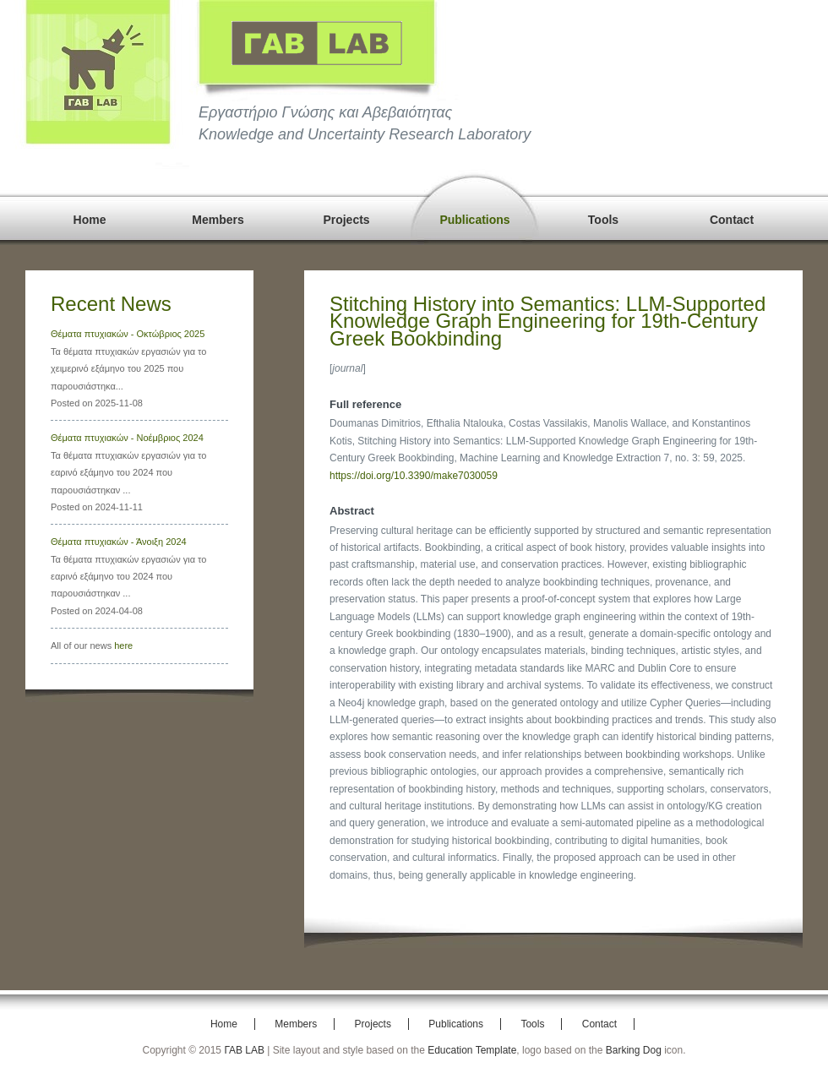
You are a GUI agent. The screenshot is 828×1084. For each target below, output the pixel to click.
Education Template (472, 1050)
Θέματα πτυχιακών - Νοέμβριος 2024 (127, 438)
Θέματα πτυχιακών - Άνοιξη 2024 (119, 542)
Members (217, 219)
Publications (474, 219)
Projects (346, 219)
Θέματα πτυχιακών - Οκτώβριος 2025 (127, 334)
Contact (732, 219)
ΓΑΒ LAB (244, 1050)
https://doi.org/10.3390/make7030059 (414, 476)
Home (90, 219)
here (123, 645)
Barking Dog (634, 1050)
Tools (603, 219)
